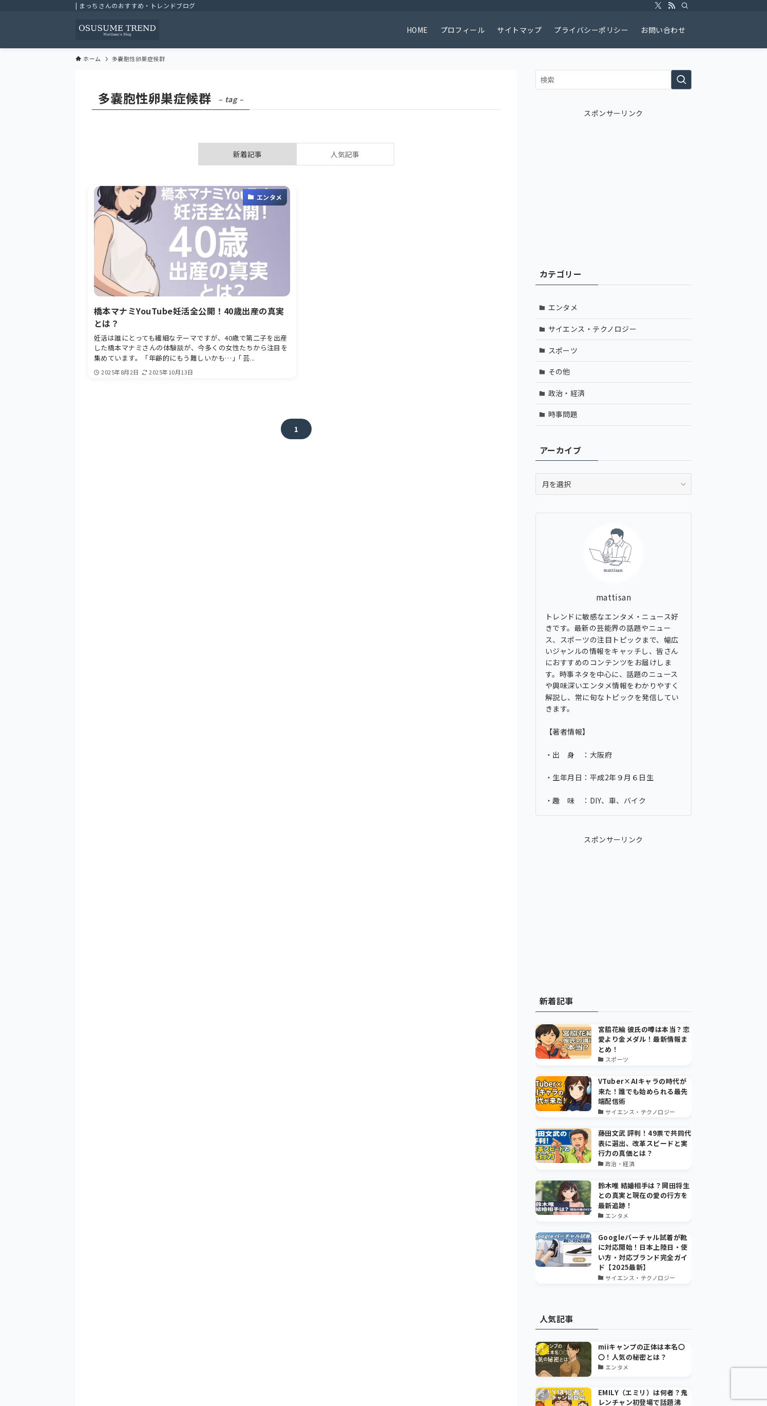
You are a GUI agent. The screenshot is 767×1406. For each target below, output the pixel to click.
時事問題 (563, 414)
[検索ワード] (613, 79)
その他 (559, 371)
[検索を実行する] (681, 79)
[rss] (671, 5)
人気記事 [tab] (345, 154)
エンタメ (563, 307)
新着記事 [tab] (247, 154)
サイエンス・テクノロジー (592, 329)
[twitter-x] (658, 5)
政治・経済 (566, 393)
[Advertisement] (613, 183)
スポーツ (563, 350)
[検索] (685, 5)
